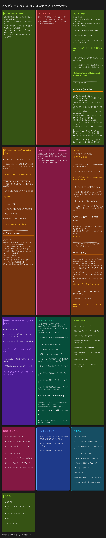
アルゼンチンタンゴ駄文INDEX (20, 535)
